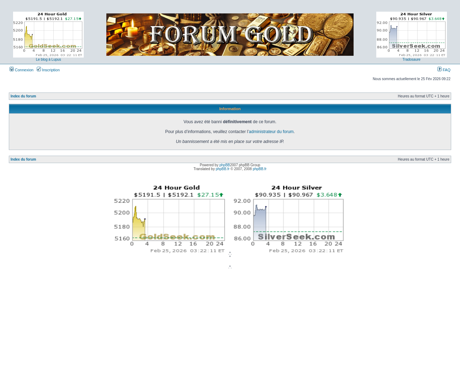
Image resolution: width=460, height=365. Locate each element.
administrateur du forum (271, 131)
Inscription (48, 70)
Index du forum (23, 96)
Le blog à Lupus (48, 59)
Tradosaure (411, 59)
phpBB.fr (223, 169)
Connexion (22, 70)
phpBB (224, 165)
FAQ (443, 70)
